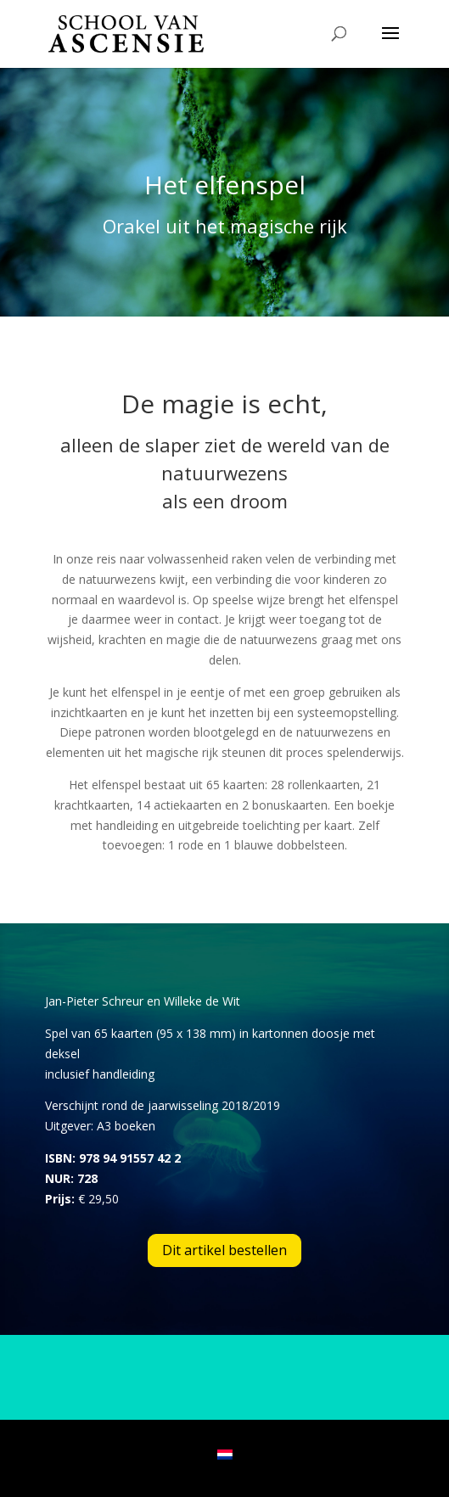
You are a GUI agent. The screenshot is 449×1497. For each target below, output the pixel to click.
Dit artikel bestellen (224, 1250)
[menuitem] (225, 1454)
